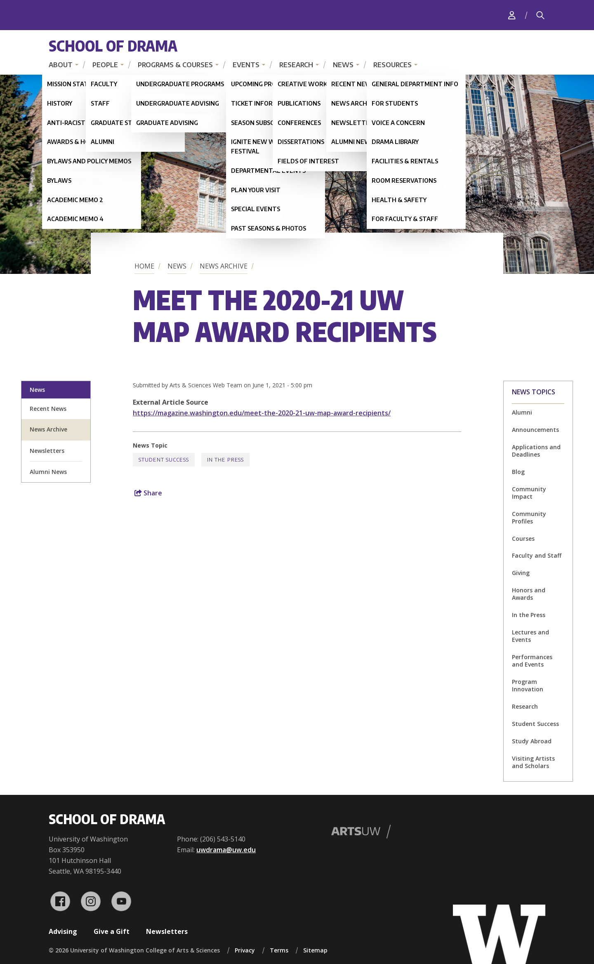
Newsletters (167, 931)
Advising (63, 931)
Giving (521, 573)
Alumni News (48, 472)
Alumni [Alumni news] (522, 412)
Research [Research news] (525, 706)
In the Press (528, 615)
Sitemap (315, 950)
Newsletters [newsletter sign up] (47, 451)
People (105, 65)
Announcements (535, 430)
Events (246, 65)
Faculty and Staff (536, 555)
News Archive (224, 266)
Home (144, 266)
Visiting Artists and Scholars (533, 762)
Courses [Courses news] (523, 538)
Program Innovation (527, 685)
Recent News (48, 408)
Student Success (535, 724)
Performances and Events (532, 660)
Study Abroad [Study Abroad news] (532, 741)
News (343, 65)
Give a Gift (112, 931)
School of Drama (113, 45)
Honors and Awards (528, 593)
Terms (279, 950)
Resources (392, 65)
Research (296, 65)
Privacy (245, 950)
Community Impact (529, 492)
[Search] (540, 15)
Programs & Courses (175, 65)
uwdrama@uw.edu (226, 849)
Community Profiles (529, 517)
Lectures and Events (530, 635)
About (61, 65)
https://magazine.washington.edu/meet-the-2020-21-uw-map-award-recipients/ (262, 412)
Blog (518, 472)
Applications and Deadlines (536, 450)
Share (148, 492)
